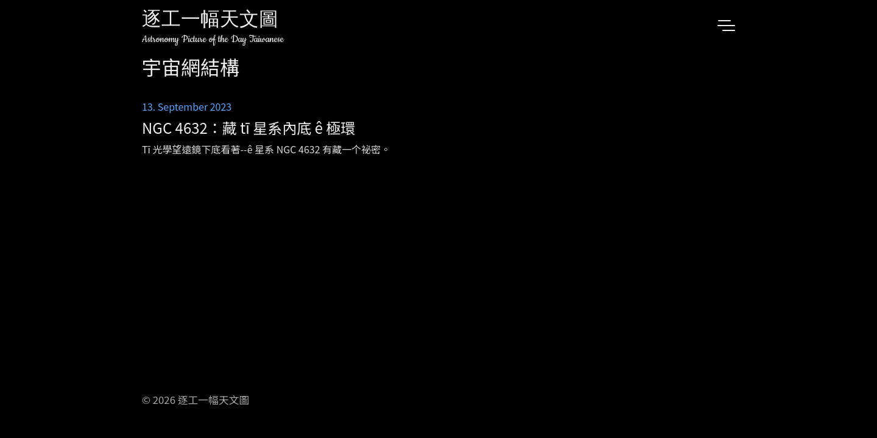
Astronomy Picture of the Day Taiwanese (213, 39)
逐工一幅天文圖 (210, 21)
